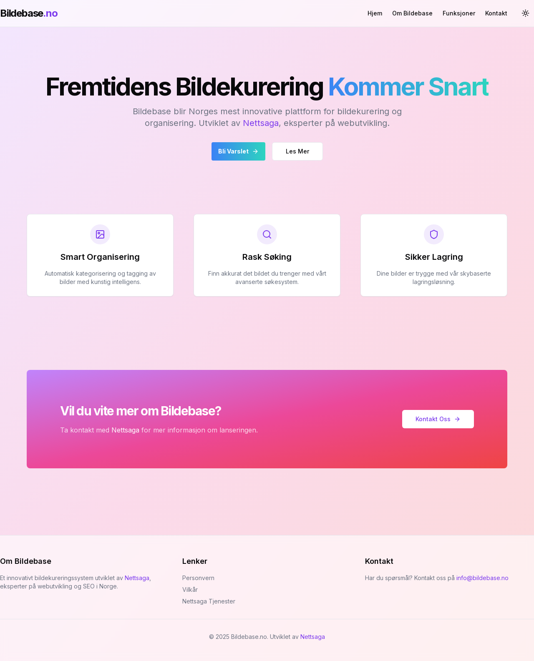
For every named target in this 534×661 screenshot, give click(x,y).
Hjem (375, 13)
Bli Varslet (238, 151)
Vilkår (190, 589)
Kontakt (496, 13)
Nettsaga (261, 123)
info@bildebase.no (482, 577)
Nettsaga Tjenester (208, 601)
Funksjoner (459, 13)
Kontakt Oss (438, 418)
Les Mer (297, 151)
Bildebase (29, 13)
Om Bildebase (412, 13)
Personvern (198, 577)
